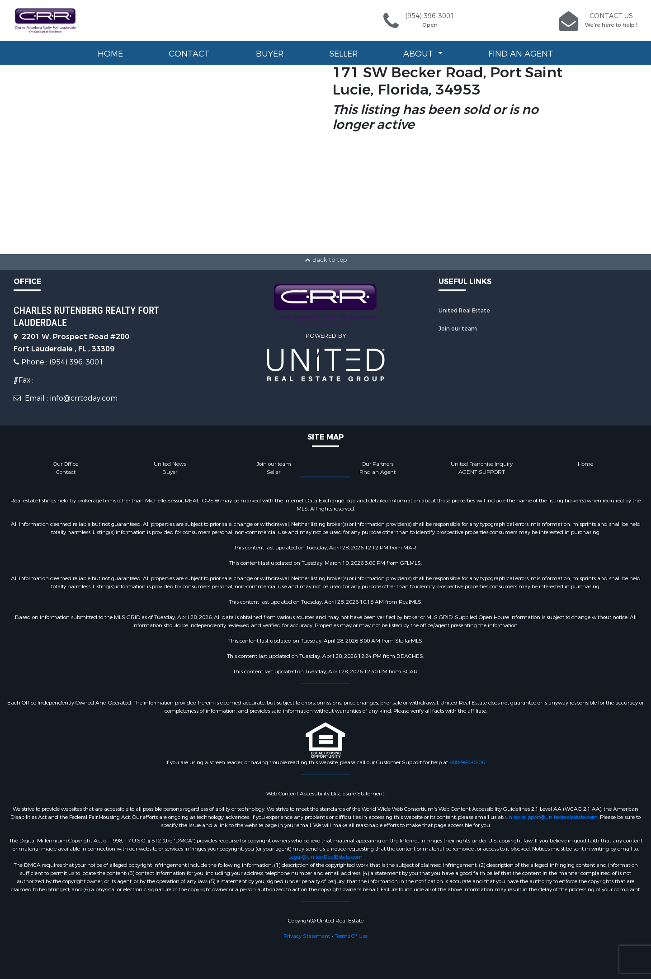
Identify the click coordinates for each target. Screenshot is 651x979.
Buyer (269, 53)
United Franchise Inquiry (482, 464)
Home (110, 53)
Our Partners (377, 464)
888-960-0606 (467, 762)
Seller (343, 53)
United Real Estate (464, 310)
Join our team (458, 328)
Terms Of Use (351, 936)
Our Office (65, 464)
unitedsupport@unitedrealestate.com (551, 817)
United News (170, 464)
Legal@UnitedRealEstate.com (325, 857)
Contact (189, 53)
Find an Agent (520, 53)
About (419, 53)
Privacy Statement (306, 936)
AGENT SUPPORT (481, 472)
